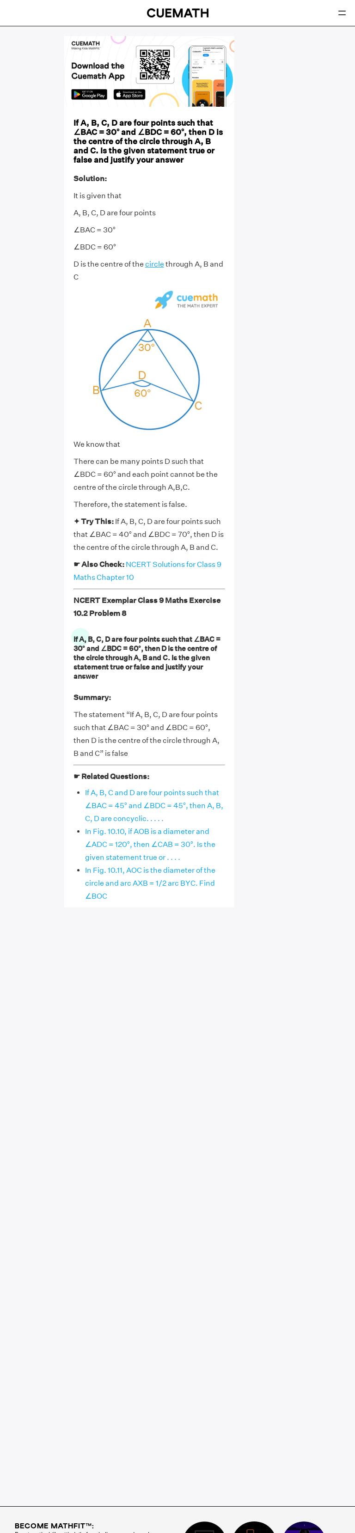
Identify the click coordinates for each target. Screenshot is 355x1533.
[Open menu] (342, 13)
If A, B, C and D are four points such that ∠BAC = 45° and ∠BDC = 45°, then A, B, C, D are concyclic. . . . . (154, 805)
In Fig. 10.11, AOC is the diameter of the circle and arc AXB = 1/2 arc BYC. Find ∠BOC (150, 883)
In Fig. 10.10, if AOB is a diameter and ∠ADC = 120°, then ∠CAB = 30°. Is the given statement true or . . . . (150, 844)
